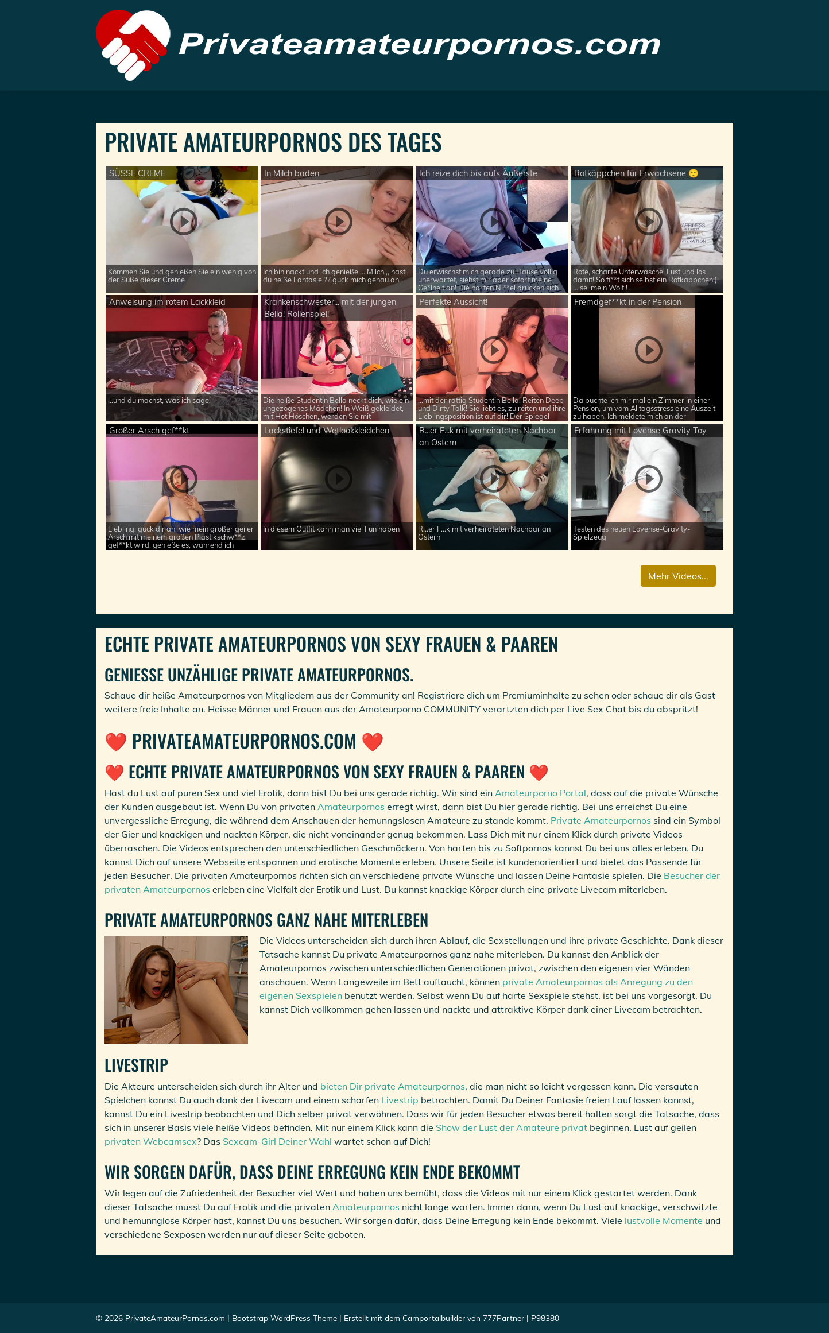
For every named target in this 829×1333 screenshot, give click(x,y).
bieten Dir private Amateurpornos (392, 1086)
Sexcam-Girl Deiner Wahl (277, 1141)
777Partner (503, 1318)
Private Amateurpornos (601, 820)
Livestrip (400, 1100)
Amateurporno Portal (540, 793)
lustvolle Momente (664, 1220)
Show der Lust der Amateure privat (511, 1127)
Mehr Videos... (678, 576)
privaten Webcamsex (150, 1141)
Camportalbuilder (433, 1318)
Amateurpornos (351, 806)
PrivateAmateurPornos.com (175, 1318)
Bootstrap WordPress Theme (284, 1318)
